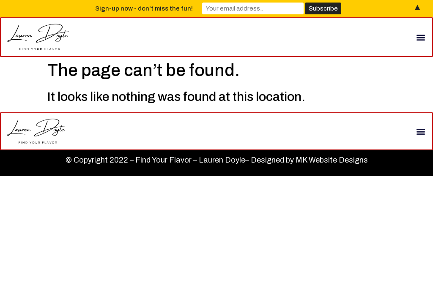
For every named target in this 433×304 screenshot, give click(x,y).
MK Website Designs (332, 160)
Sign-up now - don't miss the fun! (144, 8)
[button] (421, 37)
